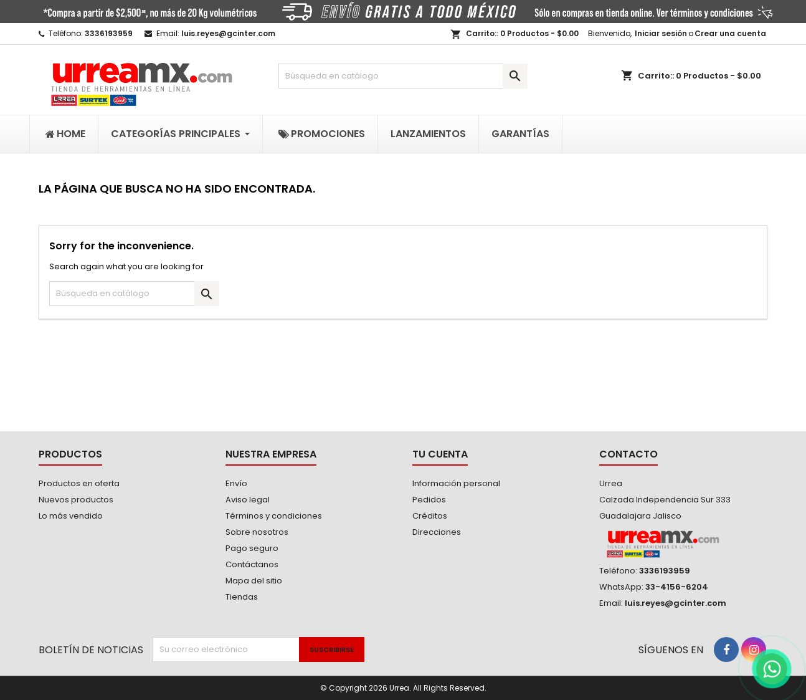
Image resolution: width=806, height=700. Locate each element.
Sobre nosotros (256, 532)
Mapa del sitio (253, 581)
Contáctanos (251, 564)
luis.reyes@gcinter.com (228, 33)
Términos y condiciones (273, 516)
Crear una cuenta (730, 33)
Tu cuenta (440, 454)
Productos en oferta (79, 483)
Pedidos (429, 500)
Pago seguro (251, 548)
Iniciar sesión (661, 33)
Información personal (456, 483)
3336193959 (109, 33)
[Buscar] (403, 76)
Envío (236, 483)
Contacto (628, 454)
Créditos (429, 516)
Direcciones (436, 532)
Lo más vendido (71, 516)
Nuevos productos (76, 500)
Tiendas (241, 597)
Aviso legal (247, 500)
